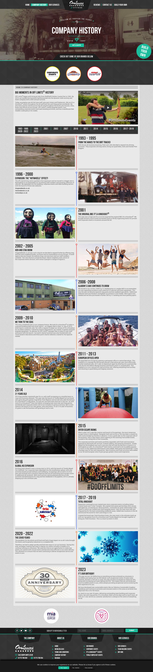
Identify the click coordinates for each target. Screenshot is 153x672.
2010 (76, 128)
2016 (115, 128)
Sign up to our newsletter (57, 631)
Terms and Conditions (62, 652)
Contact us (107, 5)
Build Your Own (120, 5)
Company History (39, 5)
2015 (105, 128)
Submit (131, 630)
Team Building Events (125, 649)
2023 (36, 131)
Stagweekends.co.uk (22, 188)
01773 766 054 (37, 657)
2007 (66, 128)
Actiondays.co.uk (21, 193)
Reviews (97, 5)
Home (27, 5)
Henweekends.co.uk (22, 191)
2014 (95, 128)
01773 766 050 (76, 8)
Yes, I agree (64, 667)
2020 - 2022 (23, 131)
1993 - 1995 (23, 128)
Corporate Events (92, 649)
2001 (46, 128)
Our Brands (90, 646)
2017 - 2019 (128, 128)
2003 (56, 128)
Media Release (59, 649)
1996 (36, 128)
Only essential (88, 667)
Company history (30, 87)
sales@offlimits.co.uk (24, 655)
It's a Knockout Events (94, 652)
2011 (86, 128)
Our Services (54, 5)
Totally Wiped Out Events (94, 655)
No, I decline (76, 667)
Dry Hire (120, 652)
